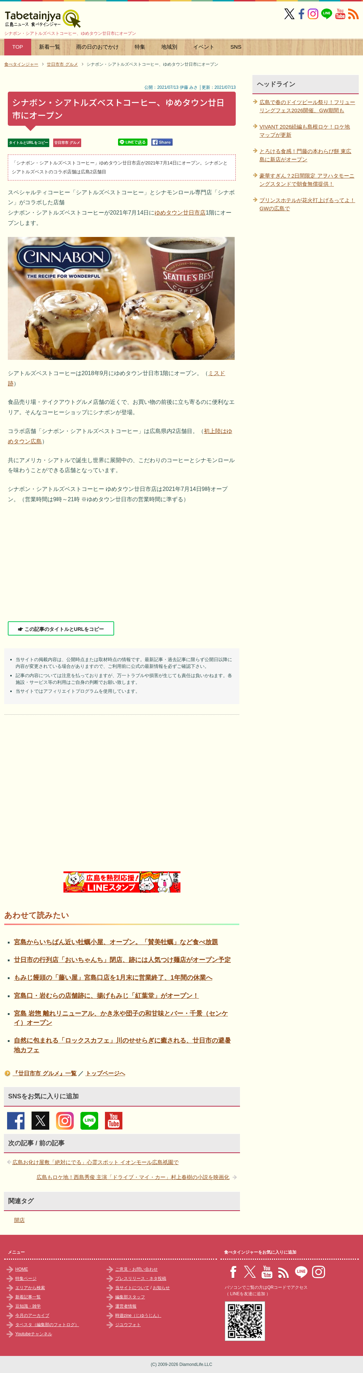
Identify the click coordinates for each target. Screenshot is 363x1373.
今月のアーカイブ (32, 1315)
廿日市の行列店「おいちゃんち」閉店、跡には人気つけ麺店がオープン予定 (122, 959)
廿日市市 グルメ (67, 143)
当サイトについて (132, 1287)
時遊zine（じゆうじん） (138, 1315)
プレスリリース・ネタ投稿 (140, 1278)
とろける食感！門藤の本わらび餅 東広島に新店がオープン (305, 155)
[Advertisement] (122, 563)
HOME (21, 1269)
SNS (235, 47)
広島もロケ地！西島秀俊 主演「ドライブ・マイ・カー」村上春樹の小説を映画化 (133, 1177)
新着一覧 (49, 47)
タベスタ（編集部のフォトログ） (47, 1324)
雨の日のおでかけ (97, 47)
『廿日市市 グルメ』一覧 (44, 1073)
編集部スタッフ (130, 1296)
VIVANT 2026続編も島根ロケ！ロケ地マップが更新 (304, 131)
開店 (19, 1220)
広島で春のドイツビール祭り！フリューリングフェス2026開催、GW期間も (307, 106)
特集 (140, 47)
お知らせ (161, 1287)
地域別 (169, 47)
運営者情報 (125, 1306)
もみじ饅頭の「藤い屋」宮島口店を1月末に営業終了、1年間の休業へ (113, 977)
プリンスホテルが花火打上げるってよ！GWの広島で (307, 204)
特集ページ (26, 1278)
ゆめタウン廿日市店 (180, 213)
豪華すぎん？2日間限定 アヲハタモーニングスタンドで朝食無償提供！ (306, 180)
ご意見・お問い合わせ (136, 1269)
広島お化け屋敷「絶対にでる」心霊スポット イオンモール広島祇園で (95, 1162)
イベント (203, 47)
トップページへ (105, 1073)
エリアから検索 (30, 1287)
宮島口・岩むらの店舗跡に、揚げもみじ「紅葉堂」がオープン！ (106, 995)
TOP (17, 47)
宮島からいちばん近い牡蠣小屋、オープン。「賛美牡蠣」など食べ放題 (116, 942)
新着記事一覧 (28, 1296)
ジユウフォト (128, 1324)
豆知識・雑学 (28, 1306)
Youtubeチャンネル (33, 1333)
